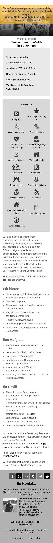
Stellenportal (32, 20)
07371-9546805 (11, 456)
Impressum (17, 538)
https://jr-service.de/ (29, 515)
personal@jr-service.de (30, 512)
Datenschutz (35, 538)
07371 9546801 (31, 510)
